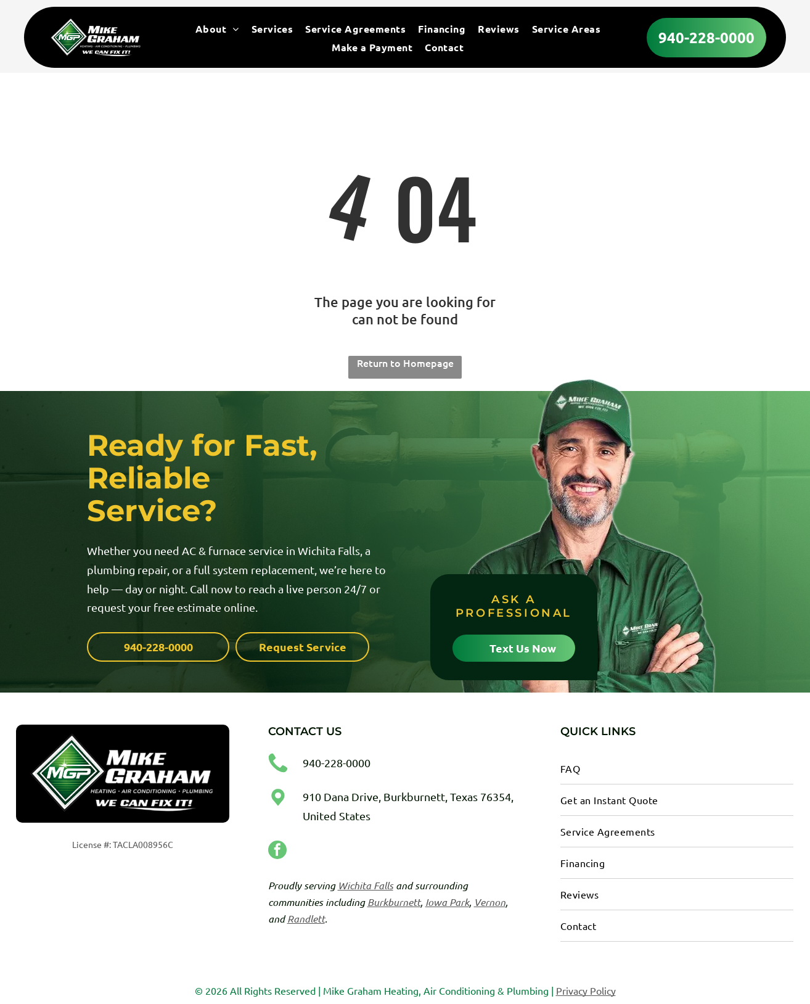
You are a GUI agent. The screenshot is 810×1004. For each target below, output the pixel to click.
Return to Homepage (405, 360)
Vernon (489, 899)
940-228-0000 (336, 760)
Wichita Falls (365, 882)
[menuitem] (217, 30)
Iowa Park (447, 899)
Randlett (306, 916)
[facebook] (277, 849)
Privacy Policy (586, 988)
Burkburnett (393, 899)
